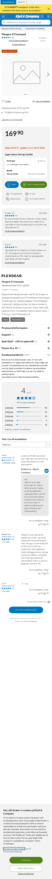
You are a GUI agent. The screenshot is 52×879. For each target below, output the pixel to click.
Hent (12, 184)
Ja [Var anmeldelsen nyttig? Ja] (39, 524)
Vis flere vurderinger (26, 610)
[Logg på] (42, 16)
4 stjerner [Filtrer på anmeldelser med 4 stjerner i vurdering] (9, 412)
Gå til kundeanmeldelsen (15, 231)
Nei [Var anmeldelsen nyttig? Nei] (44, 524)
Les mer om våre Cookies (14, 849)
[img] (48, 74)
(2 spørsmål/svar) (19, 44)
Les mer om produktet (12, 119)
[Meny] (3, 16)
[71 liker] (6, 101)
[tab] (8, 2)
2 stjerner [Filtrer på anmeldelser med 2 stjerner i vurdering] (9, 420)
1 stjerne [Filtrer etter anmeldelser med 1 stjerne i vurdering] (8, 424)
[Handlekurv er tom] (48, 16)
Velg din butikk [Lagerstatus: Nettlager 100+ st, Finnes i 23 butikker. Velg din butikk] (12, 174)
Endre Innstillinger (26, 874)
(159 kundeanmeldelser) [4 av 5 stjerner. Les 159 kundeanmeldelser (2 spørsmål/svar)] (18, 41)
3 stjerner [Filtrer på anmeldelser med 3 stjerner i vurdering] (9, 416)
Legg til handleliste (41, 101)
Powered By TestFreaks (38, 601)
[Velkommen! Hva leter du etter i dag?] (27, 22)
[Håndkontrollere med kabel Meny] (24, 28)
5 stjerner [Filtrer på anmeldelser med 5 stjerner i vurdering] (9, 407)
